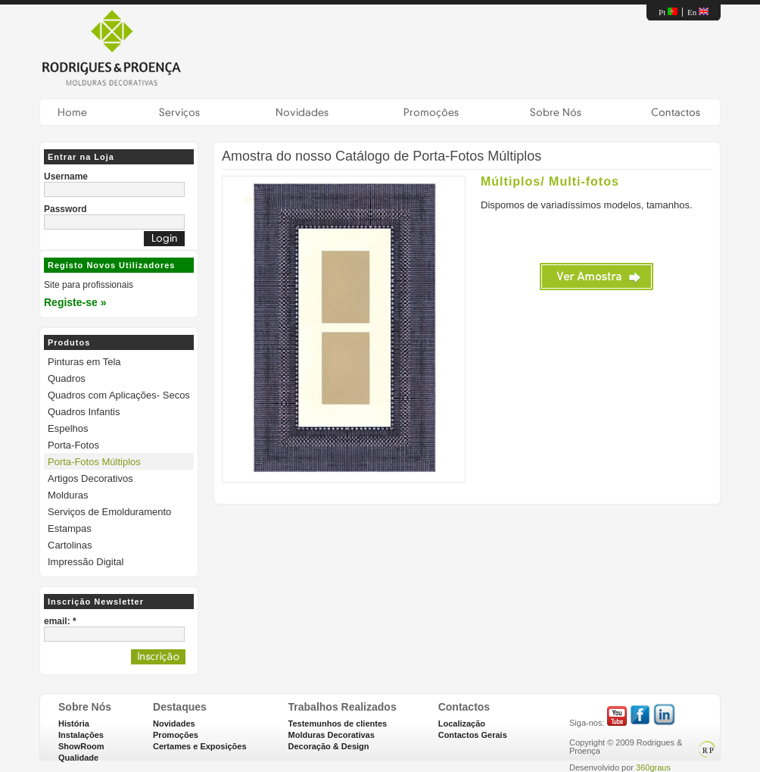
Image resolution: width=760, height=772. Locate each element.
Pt (668, 12)
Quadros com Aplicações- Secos (119, 395)
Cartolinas (70, 545)
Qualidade (78, 757)
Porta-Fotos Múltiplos (94, 461)
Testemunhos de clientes (338, 723)
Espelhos (68, 428)
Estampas (70, 528)
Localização (461, 723)
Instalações (81, 734)
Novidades (302, 112)
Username (66, 176)
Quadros (67, 378)
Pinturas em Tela (84, 361)
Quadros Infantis (84, 411)
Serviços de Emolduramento (109, 511)
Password (65, 209)
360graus (653, 767)
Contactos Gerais (472, 734)
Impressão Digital (85, 561)
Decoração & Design (328, 746)
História (73, 723)
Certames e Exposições (200, 746)
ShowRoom (81, 746)
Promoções (431, 112)
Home (72, 112)
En (698, 12)
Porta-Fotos (73, 445)
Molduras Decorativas (331, 734)
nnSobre (556, 112)
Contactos (675, 112)
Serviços (179, 112)
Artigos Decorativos (90, 478)
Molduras (68, 495)
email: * (60, 621)
